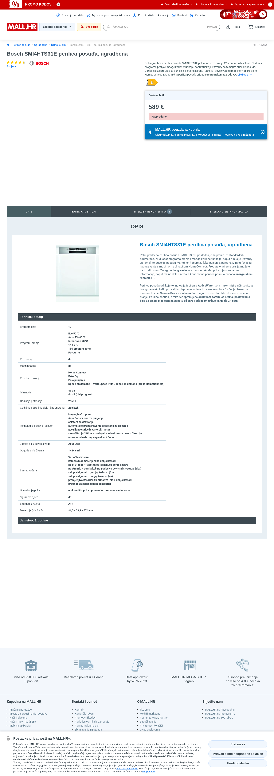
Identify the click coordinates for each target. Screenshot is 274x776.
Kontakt (79, 709)
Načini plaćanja (19, 717)
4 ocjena (11, 66)
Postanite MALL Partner (154, 717)
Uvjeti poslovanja (150, 729)
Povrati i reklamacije (86, 725)
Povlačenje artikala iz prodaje (92, 721)
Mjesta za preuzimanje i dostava (28, 713)
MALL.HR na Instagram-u (220, 713)
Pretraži (212, 27)
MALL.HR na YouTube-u (219, 717)
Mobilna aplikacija (20, 725)
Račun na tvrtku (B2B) (23, 721)
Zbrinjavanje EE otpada (88, 729)
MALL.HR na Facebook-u (220, 709)
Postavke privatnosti (127, 768)
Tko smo (145, 709)
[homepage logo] (22, 30)
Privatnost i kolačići (151, 725)
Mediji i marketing (150, 713)
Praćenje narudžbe (21, 709)
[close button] (270, 4)
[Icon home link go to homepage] (8, 44)
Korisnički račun (84, 713)
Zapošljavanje (148, 721)
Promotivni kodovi (85, 717)
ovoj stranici (148, 771)
